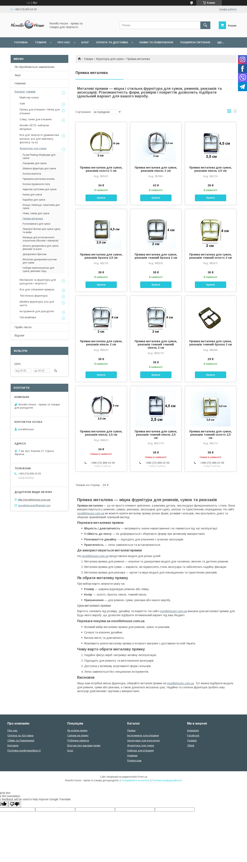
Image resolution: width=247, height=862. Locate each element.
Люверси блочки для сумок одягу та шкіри (41, 231)
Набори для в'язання (140, 750)
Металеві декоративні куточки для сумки (40, 261)
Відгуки (19, 335)
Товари (40, 42)
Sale (22, 103)
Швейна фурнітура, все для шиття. (37, 303)
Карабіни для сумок (34, 199)
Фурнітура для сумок (110, 59)
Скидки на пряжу (78, 735)
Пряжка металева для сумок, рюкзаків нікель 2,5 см (210, 169)
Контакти (12, 745)
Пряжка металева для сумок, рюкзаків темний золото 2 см (210, 256)
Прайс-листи (23, 327)
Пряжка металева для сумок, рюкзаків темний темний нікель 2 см (156, 344)
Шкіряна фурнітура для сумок (39, 168)
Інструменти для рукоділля (37, 311)
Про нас (63, 42)
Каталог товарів (25, 91)
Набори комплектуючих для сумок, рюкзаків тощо (38, 269)
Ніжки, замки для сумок (36, 213)
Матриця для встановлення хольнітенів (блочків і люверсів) (40, 239)
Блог (85, 42)
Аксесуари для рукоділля (143, 740)
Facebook (193, 735)
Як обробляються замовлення (34, 67)
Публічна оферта (78, 740)
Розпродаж (134, 760)
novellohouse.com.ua (90, 513)
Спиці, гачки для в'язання (35, 119)
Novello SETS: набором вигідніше (34, 127)
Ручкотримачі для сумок (36, 223)
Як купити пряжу (77, 730)
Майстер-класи (29, 97)
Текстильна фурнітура (33, 295)
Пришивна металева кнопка (38, 179)
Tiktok (190, 745)
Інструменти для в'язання (143, 735)
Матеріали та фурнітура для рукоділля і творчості (38, 281)
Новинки (20, 83)
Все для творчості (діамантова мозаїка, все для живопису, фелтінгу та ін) (39, 138)
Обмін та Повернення (20, 740)
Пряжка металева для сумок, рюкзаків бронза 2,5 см (101, 256)
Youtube (192, 740)
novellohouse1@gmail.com (34, 505)
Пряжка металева (33, 218)
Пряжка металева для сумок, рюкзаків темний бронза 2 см (156, 256)
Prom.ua (142, 776)
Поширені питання (195, 42)
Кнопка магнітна (32, 173)
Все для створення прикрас (37, 289)
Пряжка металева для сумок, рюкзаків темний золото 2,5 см (210, 434)
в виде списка (235, 112)
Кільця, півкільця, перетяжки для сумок (41, 207)
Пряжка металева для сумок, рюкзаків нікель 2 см (101, 343)
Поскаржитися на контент (135, 780)
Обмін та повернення (156, 42)
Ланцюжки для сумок (34, 163)
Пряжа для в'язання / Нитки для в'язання (40, 111)
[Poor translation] (14, 804)
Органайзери (28, 317)
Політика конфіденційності (24, 750)
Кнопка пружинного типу (36, 184)
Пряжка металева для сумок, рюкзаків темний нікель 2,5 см (156, 434)
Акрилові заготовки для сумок (39, 189)
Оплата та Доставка (112, 42)
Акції (18, 75)
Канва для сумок (32, 194)
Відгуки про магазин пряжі (83, 745)
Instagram (193, 730)
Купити (101, 197)
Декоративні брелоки (34, 254)
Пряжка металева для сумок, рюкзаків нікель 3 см (156, 169)
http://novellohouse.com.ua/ (34, 499)
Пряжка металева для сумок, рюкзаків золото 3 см (101, 169)
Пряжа (131, 730)
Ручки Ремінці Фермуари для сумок (39, 156)
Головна (21, 42)
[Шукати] (205, 25)
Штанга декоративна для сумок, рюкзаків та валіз (41, 247)
